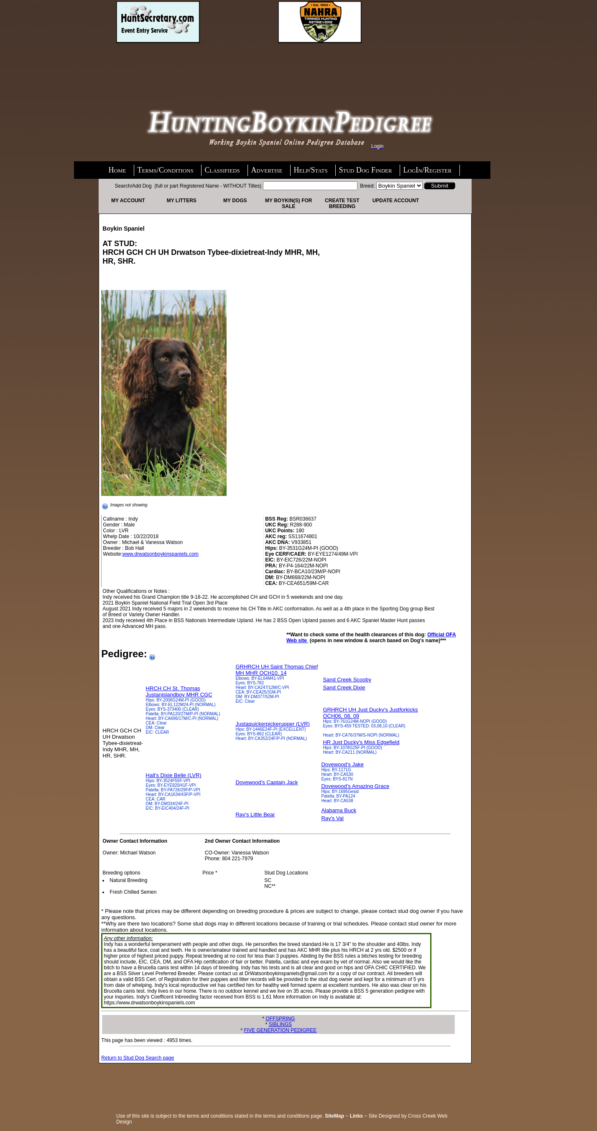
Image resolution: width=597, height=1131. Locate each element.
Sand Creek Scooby (347, 679)
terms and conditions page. (293, 1116)
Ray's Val (332, 818)
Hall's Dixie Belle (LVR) (174, 775)
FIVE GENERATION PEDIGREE (280, 1030)
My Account (128, 200)
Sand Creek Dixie (344, 687)
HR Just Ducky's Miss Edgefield (361, 742)
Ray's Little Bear (255, 814)
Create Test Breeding (342, 203)
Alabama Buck (338, 810)
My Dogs (235, 200)
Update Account (395, 200)
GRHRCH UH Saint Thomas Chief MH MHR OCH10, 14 (276, 669)
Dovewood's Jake (342, 764)
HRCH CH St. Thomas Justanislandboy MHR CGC (179, 691)
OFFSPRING (280, 1019)
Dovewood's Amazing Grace (355, 786)
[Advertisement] (183, 65)
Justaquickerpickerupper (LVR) (272, 724)
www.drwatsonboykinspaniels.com (160, 554)
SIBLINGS (280, 1024)
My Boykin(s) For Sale (288, 203)
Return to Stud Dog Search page (137, 1058)
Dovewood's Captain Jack (266, 782)
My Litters (181, 200)
